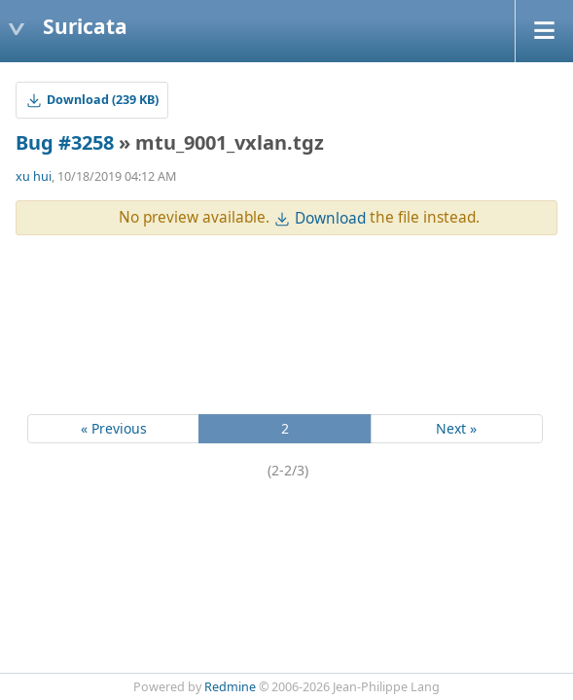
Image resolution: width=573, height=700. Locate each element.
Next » (456, 428)
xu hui (34, 176)
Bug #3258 (65, 142)
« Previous (114, 428)
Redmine (230, 687)
